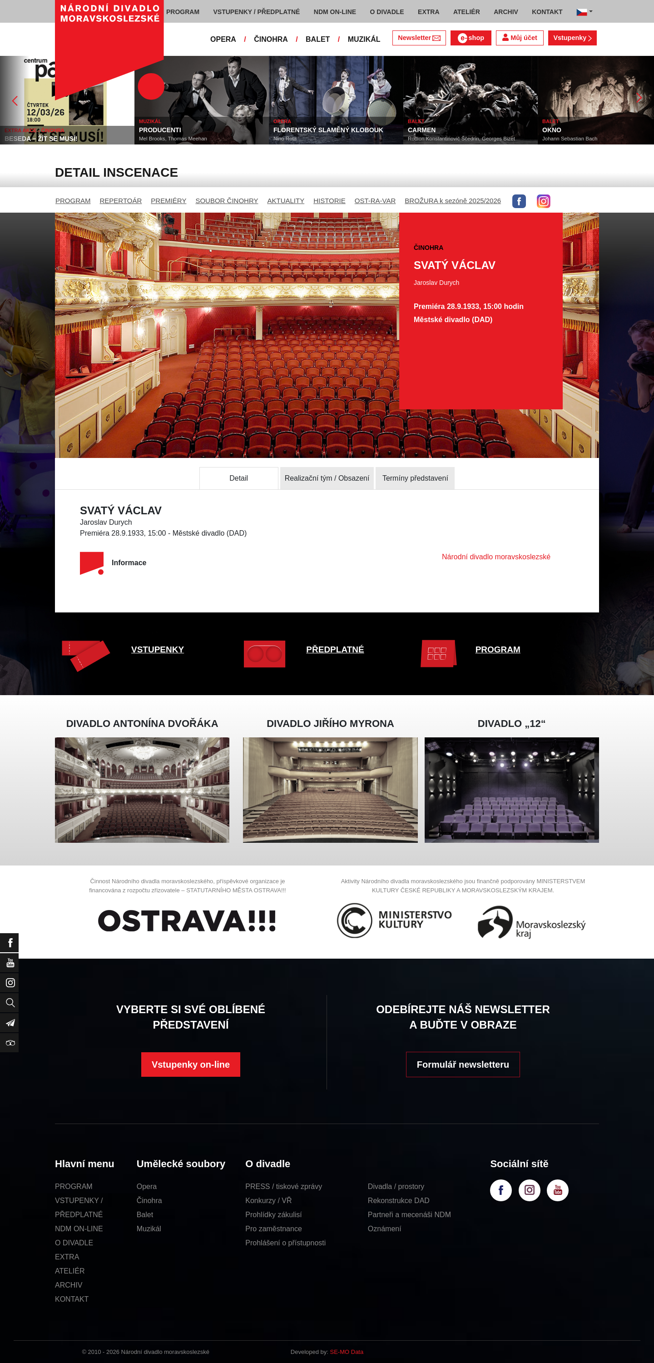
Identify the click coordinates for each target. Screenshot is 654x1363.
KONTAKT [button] (547, 11)
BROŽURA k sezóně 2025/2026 (453, 200)
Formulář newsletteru (463, 1065)
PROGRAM (73, 200)
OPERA (223, 39)
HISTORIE (329, 200)
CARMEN (435, 130)
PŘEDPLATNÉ (335, 649)
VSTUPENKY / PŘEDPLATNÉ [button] (256, 11)
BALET (318, 39)
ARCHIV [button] (506, 11)
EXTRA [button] (428, 11)
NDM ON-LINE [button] (335, 11)
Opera (147, 1186)
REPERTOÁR (121, 200)
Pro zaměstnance (273, 1229)
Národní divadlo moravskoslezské (496, 557)
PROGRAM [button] (182, 11)
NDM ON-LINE (79, 1229)
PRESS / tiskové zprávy (283, 1186)
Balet (145, 1215)
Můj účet (519, 37)
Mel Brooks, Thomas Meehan (186, 138)
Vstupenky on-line (191, 1065)
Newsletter (419, 37)
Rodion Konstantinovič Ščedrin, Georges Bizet (474, 138)
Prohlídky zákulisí (273, 1215)
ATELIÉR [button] (466, 11)
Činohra (149, 1200)
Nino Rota (298, 138)
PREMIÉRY (168, 200)
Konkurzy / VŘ (268, 1200)
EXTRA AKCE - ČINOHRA (48, 130)
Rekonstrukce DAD (399, 1200)
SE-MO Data (347, 1351)
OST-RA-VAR (375, 200)
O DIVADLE (74, 1243)
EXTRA (67, 1257)
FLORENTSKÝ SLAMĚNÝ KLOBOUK (341, 130)
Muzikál (149, 1229)
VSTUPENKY (157, 649)
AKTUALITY (285, 200)
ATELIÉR (70, 1271)
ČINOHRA (271, 39)
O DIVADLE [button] (387, 11)
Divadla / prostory (396, 1186)
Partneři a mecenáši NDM (409, 1215)
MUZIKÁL (364, 39)
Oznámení (384, 1229)
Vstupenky (572, 37)
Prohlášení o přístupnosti (285, 1243)
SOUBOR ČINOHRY (226, 200)
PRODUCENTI (173, 130)
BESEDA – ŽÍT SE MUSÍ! (54, 138)
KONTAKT (72, 1299)
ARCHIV (68, 1285)
